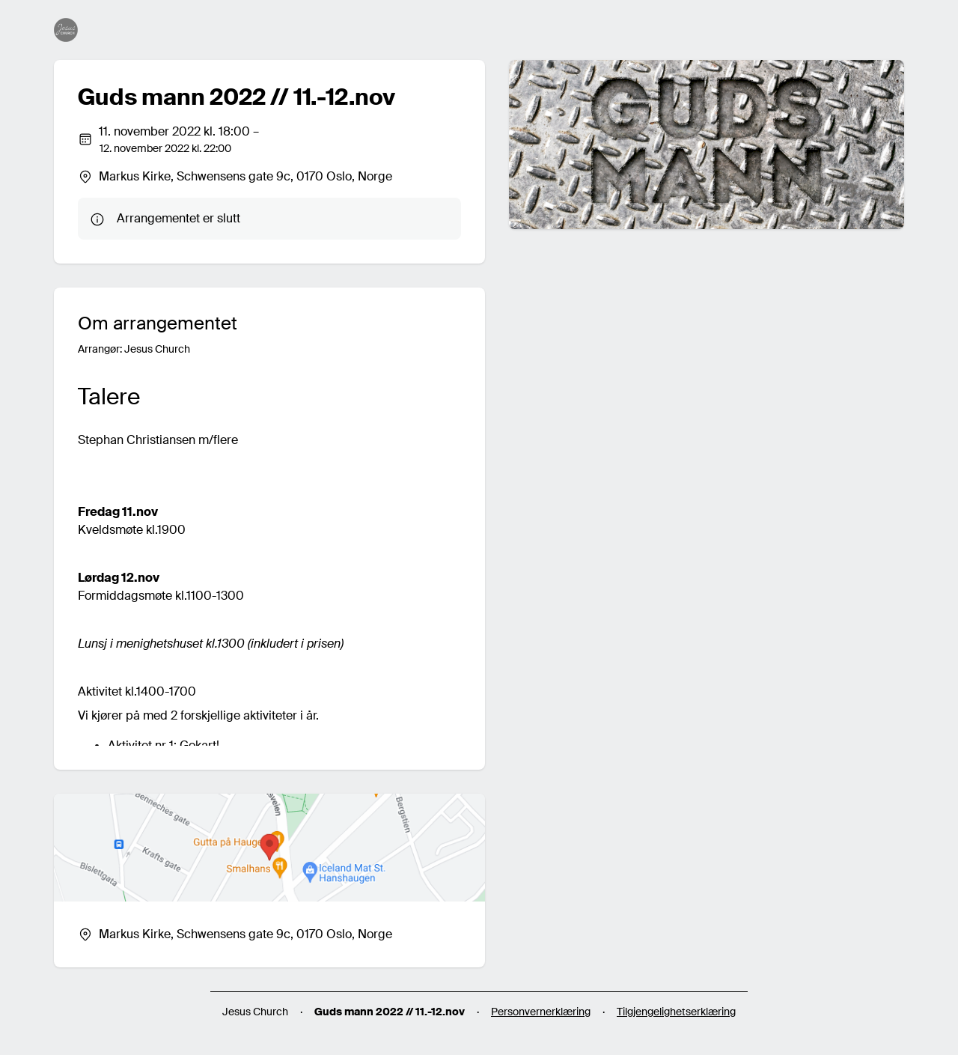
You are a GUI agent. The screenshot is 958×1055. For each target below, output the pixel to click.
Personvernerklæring (541, 1011)
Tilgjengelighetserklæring (676, 1011)
